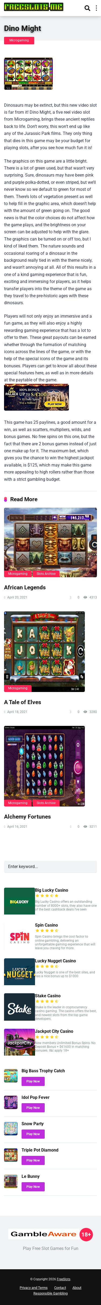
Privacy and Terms (34, 1288)
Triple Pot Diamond (40, 1150)
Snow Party (33, 1123)
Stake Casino (48, 995)
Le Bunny (31, 1176)
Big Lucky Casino (51, 890)
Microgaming (19, 40)
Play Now (33, 1081)
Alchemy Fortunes (27, 816)
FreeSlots (63, 1279)
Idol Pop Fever (36, 1097)
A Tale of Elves (22, 702)
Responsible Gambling (50, 1293)
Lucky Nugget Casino (55, 960)
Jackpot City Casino (54, 1031)
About (76, 1288)
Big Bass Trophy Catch (43, 1070)
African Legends (25, 587)
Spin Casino (46, 925)
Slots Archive (46, 574)
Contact (60, 1288)
